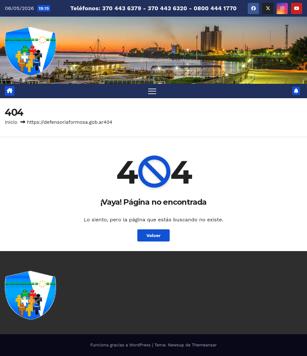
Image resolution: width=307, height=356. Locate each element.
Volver (153, 235)
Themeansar (204, 345)
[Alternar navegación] (152, 91)
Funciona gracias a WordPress (121, 345)
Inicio (11, 122)
